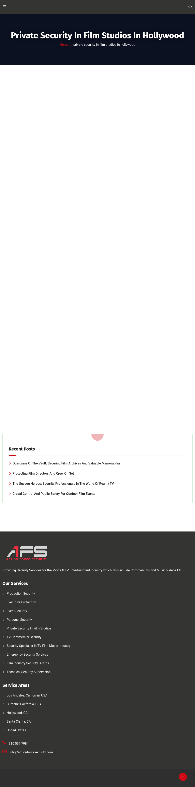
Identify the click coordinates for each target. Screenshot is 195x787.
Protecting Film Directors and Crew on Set (43, 473)
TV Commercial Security (24, 637)
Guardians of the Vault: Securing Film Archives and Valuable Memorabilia (66, 463)
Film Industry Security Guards (28, 663)
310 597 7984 (19, 743)
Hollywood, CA (17, 713)
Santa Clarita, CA (19, 721)
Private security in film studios (29, 628)
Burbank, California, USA (24, 704)
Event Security (17, 611)
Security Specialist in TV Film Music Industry (39, 646)
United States (16, 730)
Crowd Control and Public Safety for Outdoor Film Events (54, 494)
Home (64, 45)
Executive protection (21, 602)
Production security (21, 593)
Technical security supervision (28, 672)
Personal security (19, 620)
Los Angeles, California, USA (27, 695)
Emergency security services (27, 654)
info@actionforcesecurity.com (31, 752)
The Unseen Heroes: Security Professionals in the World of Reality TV (63, 484)
